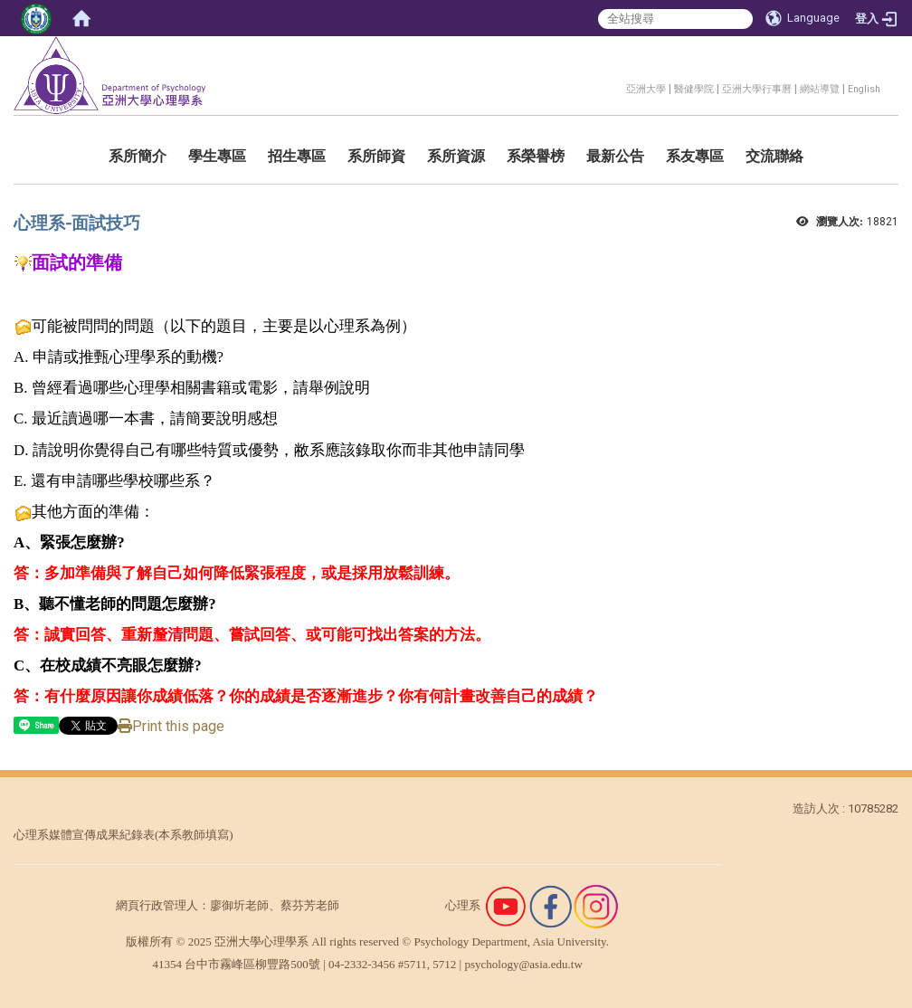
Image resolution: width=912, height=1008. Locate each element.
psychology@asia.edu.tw (523, 964)
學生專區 (217, 156)
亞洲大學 (646, 89)
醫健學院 (694, 89)
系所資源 (456, 156)
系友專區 (695, 156)
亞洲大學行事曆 (757, 89)
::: (617, 86)
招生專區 (297, 156)
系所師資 (376, 156)
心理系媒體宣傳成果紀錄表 (84, 835)
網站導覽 (820, 89)
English (864, 89)
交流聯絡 (774, 156)
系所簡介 (137, 156)
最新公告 (615, 156)
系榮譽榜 (536, 156)
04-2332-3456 (361, 964)
